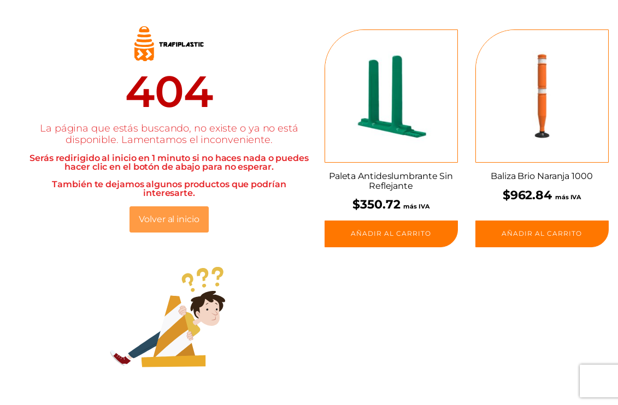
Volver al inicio (169, 219)
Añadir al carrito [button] (391, 233)
